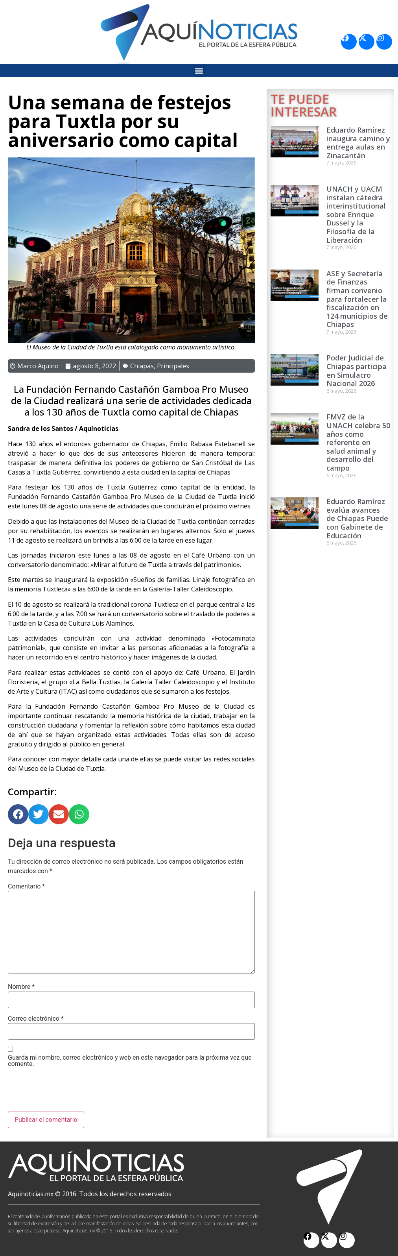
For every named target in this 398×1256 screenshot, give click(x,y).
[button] (199, 70)
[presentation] (67, 1092)
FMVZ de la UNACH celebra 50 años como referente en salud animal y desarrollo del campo (358, 442)
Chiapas (142, 366)
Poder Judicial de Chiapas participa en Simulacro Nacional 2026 (356, 370)
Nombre (21, 987)
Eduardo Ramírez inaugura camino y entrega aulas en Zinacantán (358, 142)
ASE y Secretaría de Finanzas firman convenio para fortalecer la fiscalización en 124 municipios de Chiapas (357, 299)
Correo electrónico (36, 1019)
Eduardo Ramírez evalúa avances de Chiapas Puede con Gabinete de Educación (357, 518)
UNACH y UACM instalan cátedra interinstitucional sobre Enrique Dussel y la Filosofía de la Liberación (356, 214)
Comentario (26, 886)
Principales (173, 366)
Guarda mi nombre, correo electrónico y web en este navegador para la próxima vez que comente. (130, 1061)
